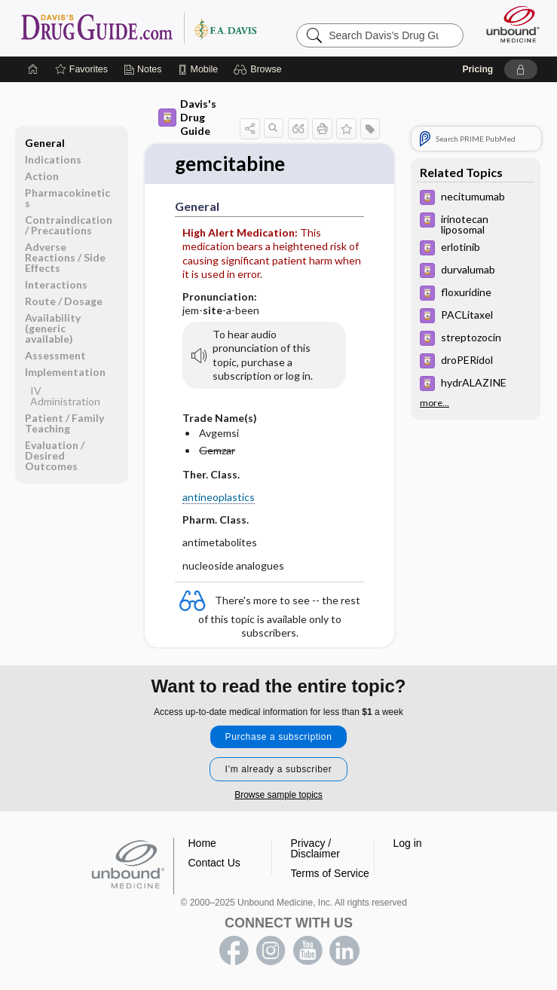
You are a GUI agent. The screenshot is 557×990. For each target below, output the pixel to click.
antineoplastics (218, 496)
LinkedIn (344, 951)
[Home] (33, 69)
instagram (271, 951)
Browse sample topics (278, 795)
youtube (307, 951)
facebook (234, 951)
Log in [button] (407, 843)
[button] (260, 69)
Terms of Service (330, 873)
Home (202, 843)
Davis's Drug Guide (187, 117)
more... (434, 403)
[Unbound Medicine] (508, 24)
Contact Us (214, 863)
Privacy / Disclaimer (315, 848)
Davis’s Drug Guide (138, 28)
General (45, 142)
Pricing (477, 69)
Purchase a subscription (278, 737)
